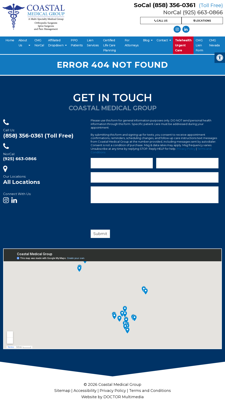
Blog (146, 40)
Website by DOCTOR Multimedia (112, 397)
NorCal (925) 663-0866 (193, 12)
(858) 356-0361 (38, 135)
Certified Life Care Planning (109, 45)
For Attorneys (132, 42)
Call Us (160, 21)
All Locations (21, 182)
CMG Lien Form (199, 45)
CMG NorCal (39, 42)
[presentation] (122, 217)
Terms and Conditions (150, 390)
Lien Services (93, 42)
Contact (162, 40)
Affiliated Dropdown (55, 42)
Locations (202, 21)
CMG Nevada (214, 42)
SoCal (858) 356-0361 (178, 5)
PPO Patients (77, 42)
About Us (22, 42)
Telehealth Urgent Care (183, 45)
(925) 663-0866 (20, 159)
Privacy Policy (186, 148)
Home (9, 40)
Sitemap (62, 390)
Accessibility (85, 390)
